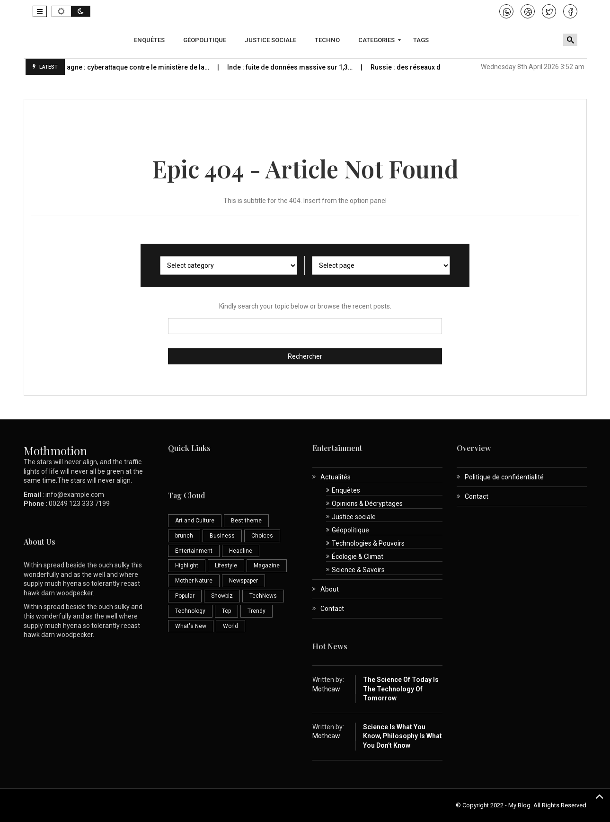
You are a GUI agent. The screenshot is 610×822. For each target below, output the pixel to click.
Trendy (256, 611)
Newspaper (243, 580)
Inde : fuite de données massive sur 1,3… (297, 67)
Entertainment (193, 551)
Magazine (267, 565)
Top (226, 611)
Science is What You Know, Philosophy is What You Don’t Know (402, 736)
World (230, 626)
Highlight (186, 565)
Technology (190, 611)
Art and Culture (194, 520)
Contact (332, 608)
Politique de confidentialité (504, 477)
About (329, 589)
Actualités (335, 477)
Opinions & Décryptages (367, 503)
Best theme (246, 520)
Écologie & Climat (357, 556)
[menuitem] (150, 40)
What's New (190, 626)
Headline (240, 551)
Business (222, 535)
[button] (40, 11)
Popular (184, 595)
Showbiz (222, 595)
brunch (184, 535)
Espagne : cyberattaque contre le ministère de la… (139, 67)
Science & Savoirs (358, 570)
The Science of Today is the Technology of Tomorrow (401, 689)
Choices (262, 535)
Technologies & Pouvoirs (368, 543)
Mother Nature (193, 580)
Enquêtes (346, 490)
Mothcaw (326, 689)
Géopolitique (350, 530)
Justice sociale (354, 517)
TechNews (263, 595)
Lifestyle (226, 565)
